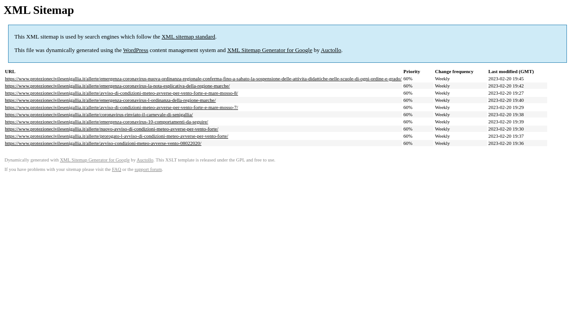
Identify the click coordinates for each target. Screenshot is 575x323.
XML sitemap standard (188, 36)
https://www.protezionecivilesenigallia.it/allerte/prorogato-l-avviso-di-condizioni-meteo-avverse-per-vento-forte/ (116, 136)
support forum (148, 169)
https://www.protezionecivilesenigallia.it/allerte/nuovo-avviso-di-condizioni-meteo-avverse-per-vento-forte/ (111, 128)
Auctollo (331, 50)
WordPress (135, 50)
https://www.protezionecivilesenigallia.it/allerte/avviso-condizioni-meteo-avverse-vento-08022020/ (103, 143)
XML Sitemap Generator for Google (269, 50)
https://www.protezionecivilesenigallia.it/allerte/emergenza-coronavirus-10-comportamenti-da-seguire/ (106, 121)
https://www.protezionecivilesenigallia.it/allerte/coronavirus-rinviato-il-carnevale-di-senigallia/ (99, 114)
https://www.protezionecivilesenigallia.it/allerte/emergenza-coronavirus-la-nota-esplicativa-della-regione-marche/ (117, 85)
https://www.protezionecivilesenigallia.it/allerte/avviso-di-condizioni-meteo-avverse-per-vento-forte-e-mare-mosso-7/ (121, 107)
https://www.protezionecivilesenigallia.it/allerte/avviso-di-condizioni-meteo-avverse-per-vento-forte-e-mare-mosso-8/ (121, 93)
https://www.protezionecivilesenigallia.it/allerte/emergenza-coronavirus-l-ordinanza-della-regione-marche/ (110, 100)
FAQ (116, 169)
